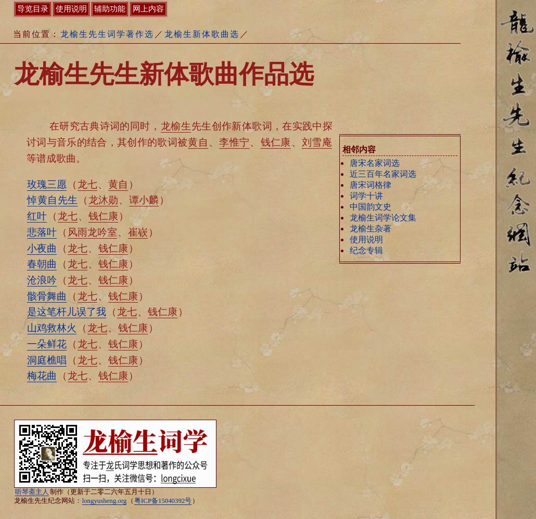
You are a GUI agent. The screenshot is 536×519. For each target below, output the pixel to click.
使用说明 (366, 239)
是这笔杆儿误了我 (66, 311)
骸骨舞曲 (47, 296)
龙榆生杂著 (370, 228)
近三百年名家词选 (383, 174)
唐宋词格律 (370, 184)
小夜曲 (42, 248)
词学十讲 (366, 195)
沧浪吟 (42, 280)
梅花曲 (42, 375)
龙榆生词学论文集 (383, 217)
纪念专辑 (366, 250)
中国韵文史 (370, 206)
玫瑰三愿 (47, 184)
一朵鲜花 (47, 344)
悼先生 (52, 200)
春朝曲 (42, 263)
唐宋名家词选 (375, 163)
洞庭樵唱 (47, 360)
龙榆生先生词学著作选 (107, 34)
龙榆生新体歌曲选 (201, 34)
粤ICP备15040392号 (163, 500)
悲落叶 (42, 232)
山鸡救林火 (51, 327)
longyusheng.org (104, 500)
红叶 (37, 216)
